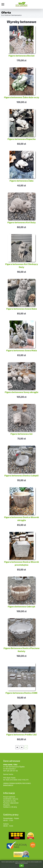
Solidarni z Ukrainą (10, 807)
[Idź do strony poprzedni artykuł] (22, 747)
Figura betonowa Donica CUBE (21, 692)
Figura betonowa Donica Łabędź (21, 475)
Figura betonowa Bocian (22, 55)
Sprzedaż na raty (9, 801)
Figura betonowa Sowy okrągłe (21, 392)
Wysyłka (6, 805)
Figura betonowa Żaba (21, 180)
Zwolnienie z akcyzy (10, 799)
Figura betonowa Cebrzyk (21, 606)
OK (21, 865)
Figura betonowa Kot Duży (21, 222)
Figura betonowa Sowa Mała (21, 350)
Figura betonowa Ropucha (22, 139)
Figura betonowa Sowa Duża (21, 308)
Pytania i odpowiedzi (11, 803)
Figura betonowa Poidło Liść (21, 734)
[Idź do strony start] (17, 747)
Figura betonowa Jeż (21, 433)
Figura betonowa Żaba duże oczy (21, 97)
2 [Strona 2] (26, 747)
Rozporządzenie (9, 797)
